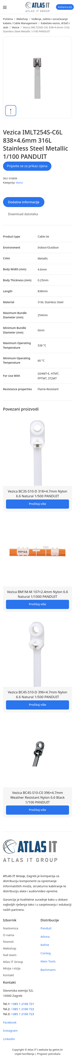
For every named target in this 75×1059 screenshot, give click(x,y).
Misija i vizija (11, 968)
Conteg (46, 953)
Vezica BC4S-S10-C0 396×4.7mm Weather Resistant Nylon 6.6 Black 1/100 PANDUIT (37, 797)
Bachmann (48, 970)
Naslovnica (10, 928)
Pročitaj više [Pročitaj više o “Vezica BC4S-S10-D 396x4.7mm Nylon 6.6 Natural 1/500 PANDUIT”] (37, 705)
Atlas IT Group (13, 962)
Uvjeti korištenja (24, 1054)
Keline (45, 945)
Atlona (45, 937)
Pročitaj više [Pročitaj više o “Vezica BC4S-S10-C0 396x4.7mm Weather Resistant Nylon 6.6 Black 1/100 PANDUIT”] (37, 810)
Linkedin (9, 1039)
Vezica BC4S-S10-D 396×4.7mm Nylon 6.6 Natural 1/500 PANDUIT (37, 694)
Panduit (46, 928)
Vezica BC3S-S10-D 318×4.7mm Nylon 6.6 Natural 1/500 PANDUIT (37, 493)
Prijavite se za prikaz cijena (27, 166)
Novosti (8, 942)
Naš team (9, 955)
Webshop (22, 19)
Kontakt (8, 975)
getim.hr (57, 1049)
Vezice (15, 27)
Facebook (9, 1022)
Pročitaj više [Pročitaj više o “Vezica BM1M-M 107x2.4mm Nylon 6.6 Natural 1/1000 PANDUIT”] (37, 604)
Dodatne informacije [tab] (23, 202)
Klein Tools (48, 961)
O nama (8, 935)
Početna (8, 19)
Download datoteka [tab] (23, 214)
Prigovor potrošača (48, 1054)
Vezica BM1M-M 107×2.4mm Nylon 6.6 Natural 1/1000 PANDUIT (37, 594)
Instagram (10, 1030)
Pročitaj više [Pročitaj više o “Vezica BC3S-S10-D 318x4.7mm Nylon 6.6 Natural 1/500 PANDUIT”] (37, 504)
